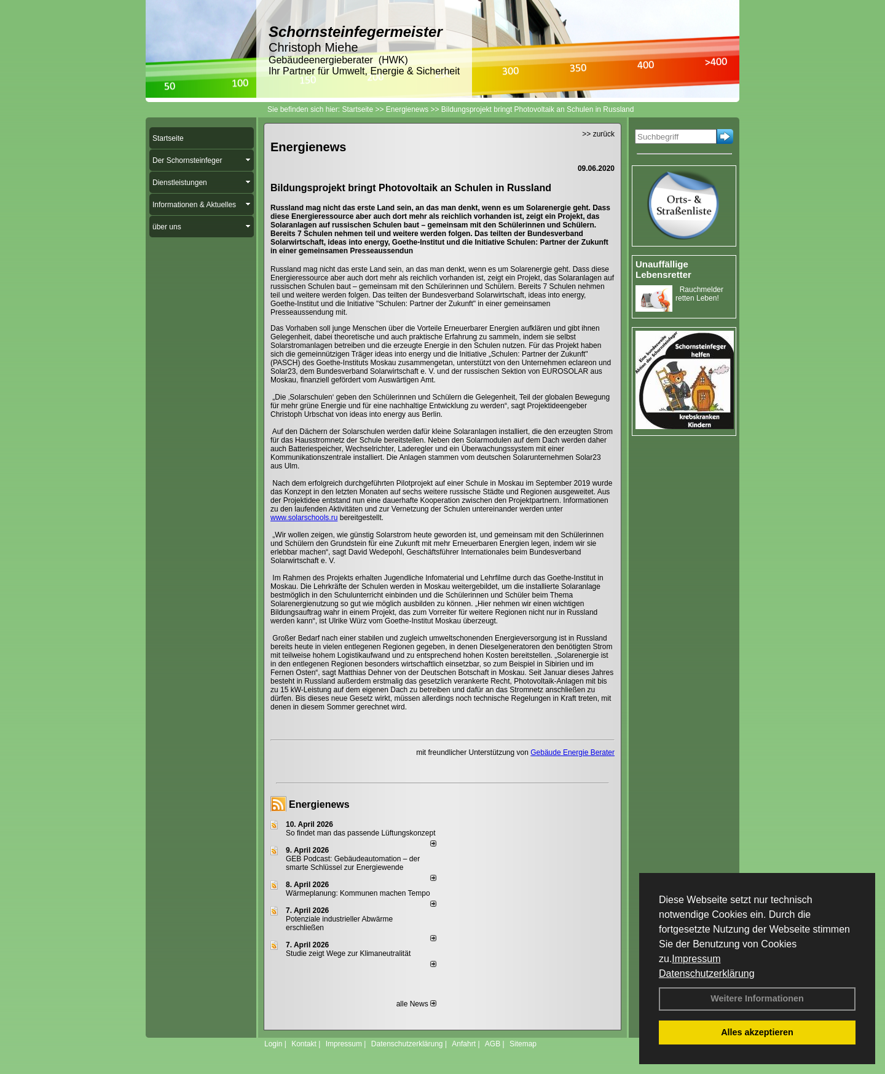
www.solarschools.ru (303, 517)
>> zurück (598, 134)
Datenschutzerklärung (707, 973)
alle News (416, 1004)
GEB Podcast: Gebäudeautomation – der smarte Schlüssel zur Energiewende (353, 863)
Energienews (319, 804)
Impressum (696, 959)
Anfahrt (464, 1044)
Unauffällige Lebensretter (663, 269)
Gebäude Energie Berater (572, 752)
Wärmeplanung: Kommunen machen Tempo (358, 893)
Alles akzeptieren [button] (757, 1032)
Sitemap (523, 1044)
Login (273, 1044)
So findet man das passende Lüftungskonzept (361, 833)
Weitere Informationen (757, 998)
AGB (492, 1044)
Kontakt (304, 1044)
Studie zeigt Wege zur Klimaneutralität (348, 953)
